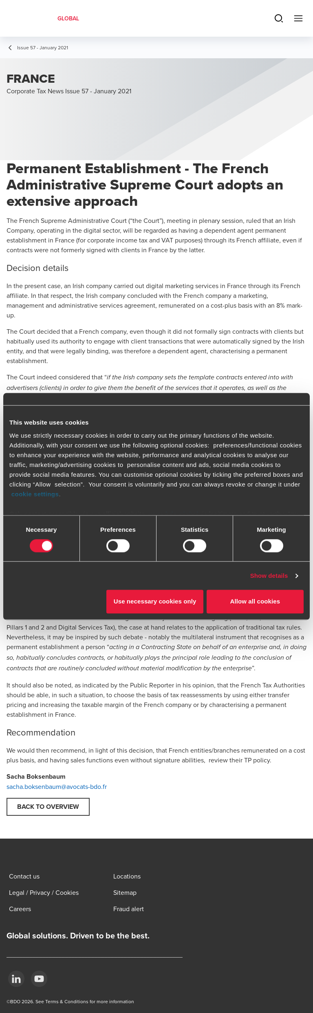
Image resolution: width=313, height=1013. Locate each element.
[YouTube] (39, 979)
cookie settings (35, 494)
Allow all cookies (255, 601)
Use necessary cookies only (155, 601)
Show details (269, 575)
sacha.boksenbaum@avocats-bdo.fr (57, 786)
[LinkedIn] (16, 979)
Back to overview (48, 806)
